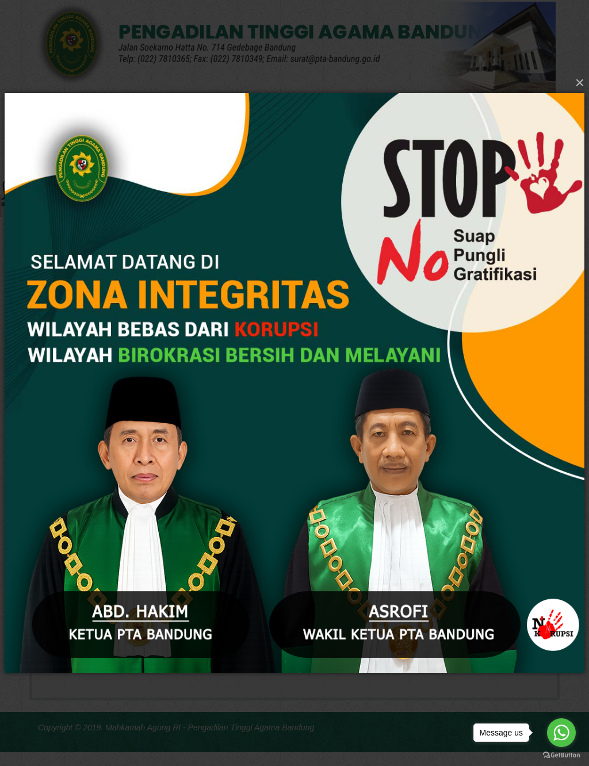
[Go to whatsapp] (561, 732)
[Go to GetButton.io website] (561, 754)
